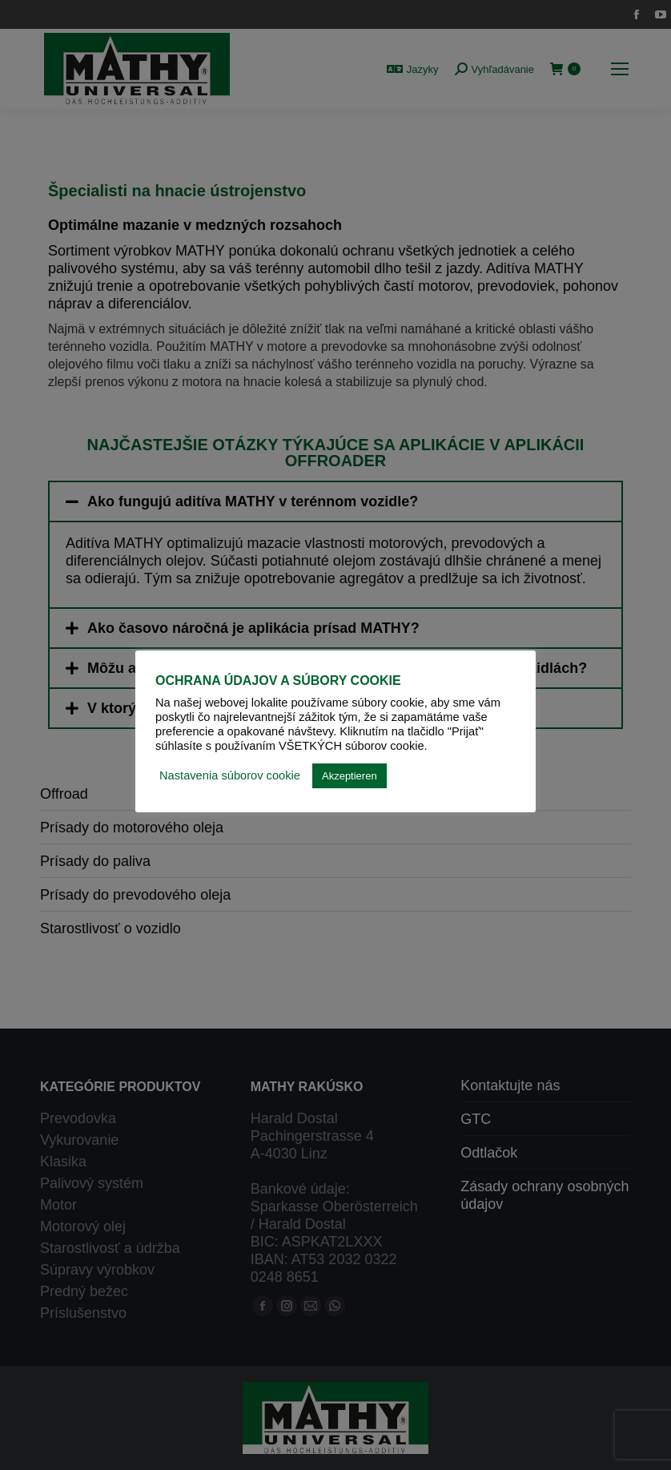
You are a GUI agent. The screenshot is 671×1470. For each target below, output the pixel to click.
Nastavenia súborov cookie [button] (229, 775)
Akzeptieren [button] (349, 776)
